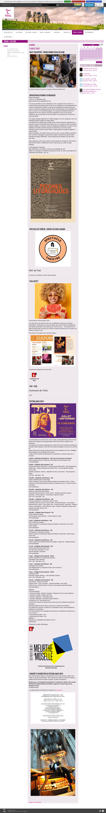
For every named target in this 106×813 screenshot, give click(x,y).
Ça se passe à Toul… (13, 49)
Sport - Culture (77, 32)
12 (87, 53)
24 (81, 57)
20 (91, 55)
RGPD (21, 811)
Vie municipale (8, 37)
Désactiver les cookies (78, 1)
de (66, 5)
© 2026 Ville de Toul (11, 810)
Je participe (57, 32)
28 (87, 48)
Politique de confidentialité (94, 1)
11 (84, 53)
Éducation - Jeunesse (31, 32)
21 (94, 55)
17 (81, 55)
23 (100, 55)
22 (97, 55)
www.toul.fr (59, 690)
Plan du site (10, 811)
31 (81, 59)
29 (91, 48)
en (69, 5)
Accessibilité (25, 811)
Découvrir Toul (8, 32)
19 (87, 55)
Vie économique (89, 32)
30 (94, 48)
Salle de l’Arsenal (12, 56)
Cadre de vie (67, 32)
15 (97, 53)
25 (84, 57)
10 (81, 53)
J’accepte (67, 1)
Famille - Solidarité (45, 32)
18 (84, 55)
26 (81, 48)
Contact (14, 811)
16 (100, 53)
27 (84, 48)
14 (94, 53)
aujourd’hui (99, 62)
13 (91, 53)
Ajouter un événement (13, 50)
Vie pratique (19, 32)
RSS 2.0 (17, 811)
